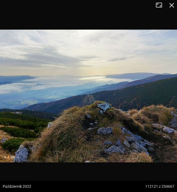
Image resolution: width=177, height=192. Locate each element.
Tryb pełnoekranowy (161, 5)
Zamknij (171, 5)
